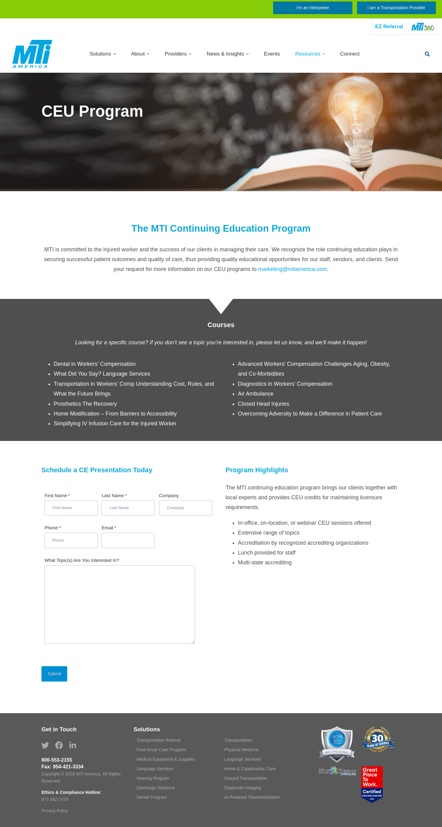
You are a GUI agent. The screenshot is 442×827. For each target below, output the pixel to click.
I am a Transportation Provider (396, 7)
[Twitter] (45, 745)
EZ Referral (389, 26)
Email (109, 527)
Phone (53, 527)
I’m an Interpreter (313, 7)
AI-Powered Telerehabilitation (252, 797)
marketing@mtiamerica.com (292, 269)
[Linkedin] (73, 745)
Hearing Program (153, 778)
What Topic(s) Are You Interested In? (82, 560)
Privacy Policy (54, 810)
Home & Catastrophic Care (250, 768)
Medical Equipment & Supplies (166, 759)
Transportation (238, 740)
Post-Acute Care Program (161, 749)
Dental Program (152, 797)
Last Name (114, 495)
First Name (57, 495)
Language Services (242, 759)
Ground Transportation (245, 778)
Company (169, 495)
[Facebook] (59, 745)
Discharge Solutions (156, 787)
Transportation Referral (158, 740)
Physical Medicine (241, 749)
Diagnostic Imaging (242, 787)
